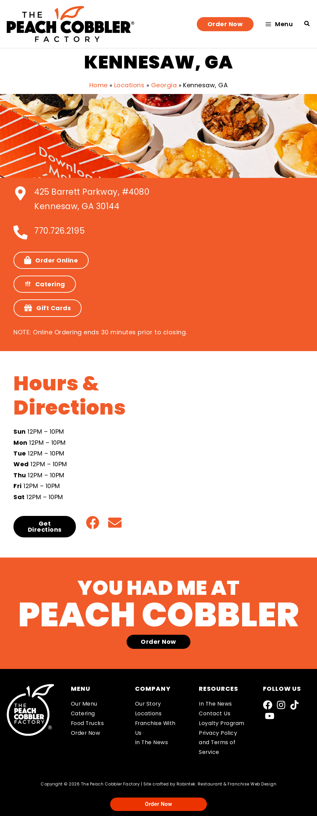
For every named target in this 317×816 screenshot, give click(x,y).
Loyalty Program (222, 723)
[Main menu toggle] (279, 24)
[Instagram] (281, 705)
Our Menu (84, 704)
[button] (225, 24)
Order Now (86, 733)
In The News (152, 742)
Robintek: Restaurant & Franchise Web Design (227, 784)
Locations (148, 713)
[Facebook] (267, 705)
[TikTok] (294, 705)
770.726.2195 (59, 230)
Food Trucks (88, 723)
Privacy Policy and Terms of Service (218, 742)
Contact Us (214, 713)
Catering (83, 713)
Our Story (148, 704)
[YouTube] (269, 716)
